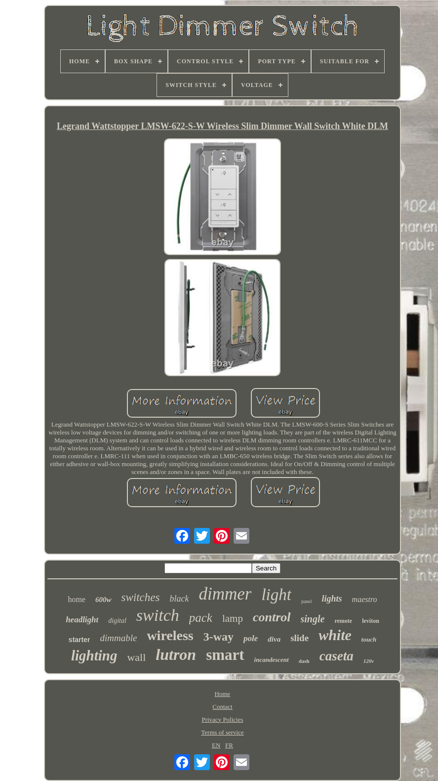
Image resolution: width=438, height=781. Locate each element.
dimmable (118, 638)
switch (157, 615)
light (276, 595)
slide (299, 638)
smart (225, 654)
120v (368, 661)
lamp (232, 618)
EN (216, 745)
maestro (364, 599)
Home (223, 693)
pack (200, 617)
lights (332, 599)
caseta (336, 656)
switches (140, 597)
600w (103, 600)
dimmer (225, 594)
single (313, 618)
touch (368, 639)
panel (306, 601)
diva (274, 639)
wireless (170, 635)
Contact (222, 706)
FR (229, 745)
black (179, 599)
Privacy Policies (222, 719)
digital (117, 620)
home (76, 599)
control (272, 617)
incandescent (271, 659)
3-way (218, 636)
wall (136, 657)
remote (343, 620)
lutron (176, 654)
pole (250, 638)
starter (79, 640)
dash (304, 661)
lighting (94, 655)
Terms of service (222, 732)
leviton (370, 620)
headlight (82, 619)
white (335, 635)
